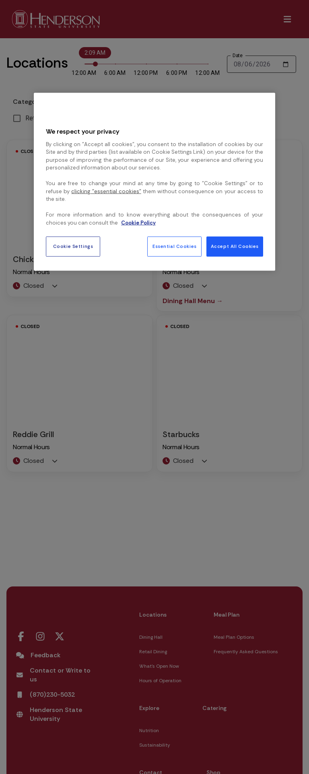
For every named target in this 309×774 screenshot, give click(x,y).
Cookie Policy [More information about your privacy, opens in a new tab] (138, 222)
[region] (154, 182)
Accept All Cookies (235, 247)
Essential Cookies (174, 247)
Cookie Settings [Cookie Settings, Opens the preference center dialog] (73, 247)
